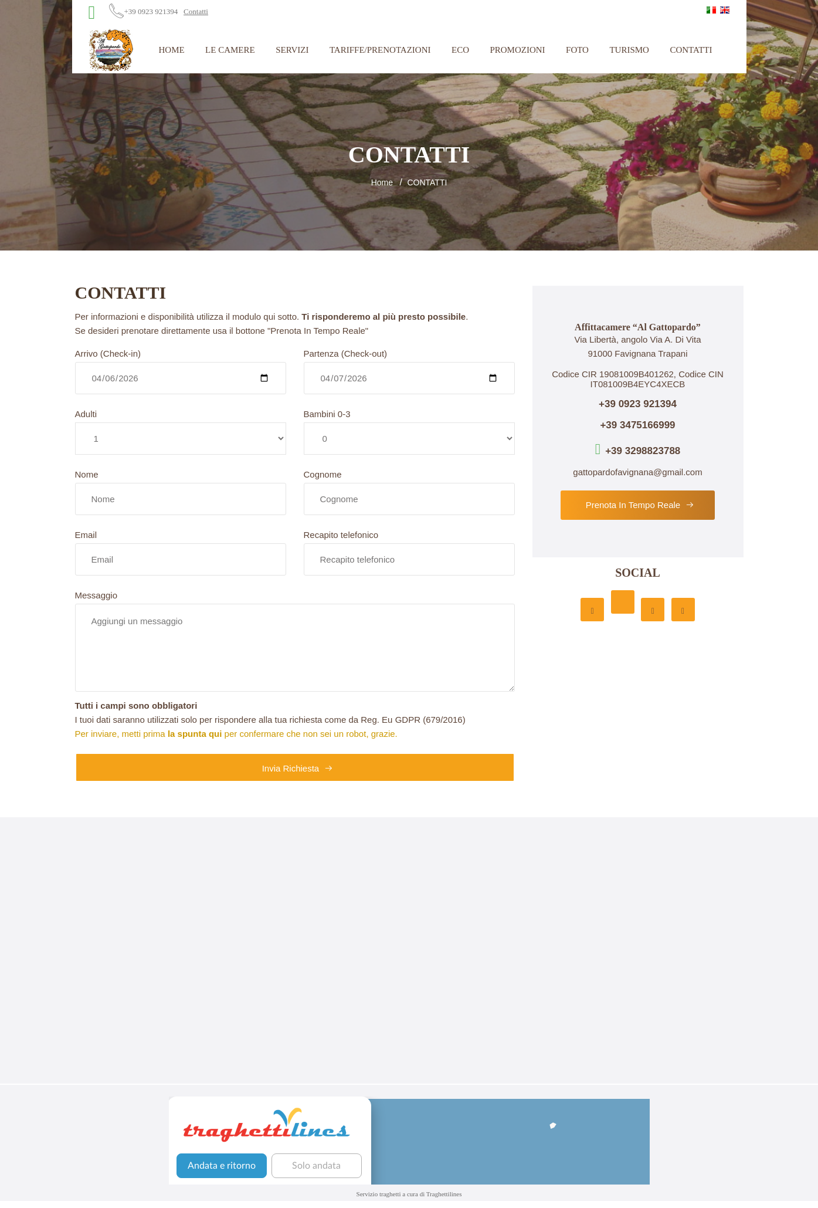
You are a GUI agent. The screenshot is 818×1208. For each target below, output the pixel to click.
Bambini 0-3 (327, 414)
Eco (460, 50)
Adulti (86, 414)
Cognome (323, 474)
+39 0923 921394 (151, 11)
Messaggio (96, 595)
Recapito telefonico (341, 535)
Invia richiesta (298, 768)
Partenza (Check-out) (346, 353)
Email (86, 535)
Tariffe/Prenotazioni (380, 50)
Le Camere (230, 50)
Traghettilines (444, 1193)
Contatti (196, 11)
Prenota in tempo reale (640, 505)
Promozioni (517, 50)
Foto (577, 50)
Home (171, 50)
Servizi (292, 50)
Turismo (629, 50)
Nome (87, 474)
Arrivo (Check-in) (108, 353)
